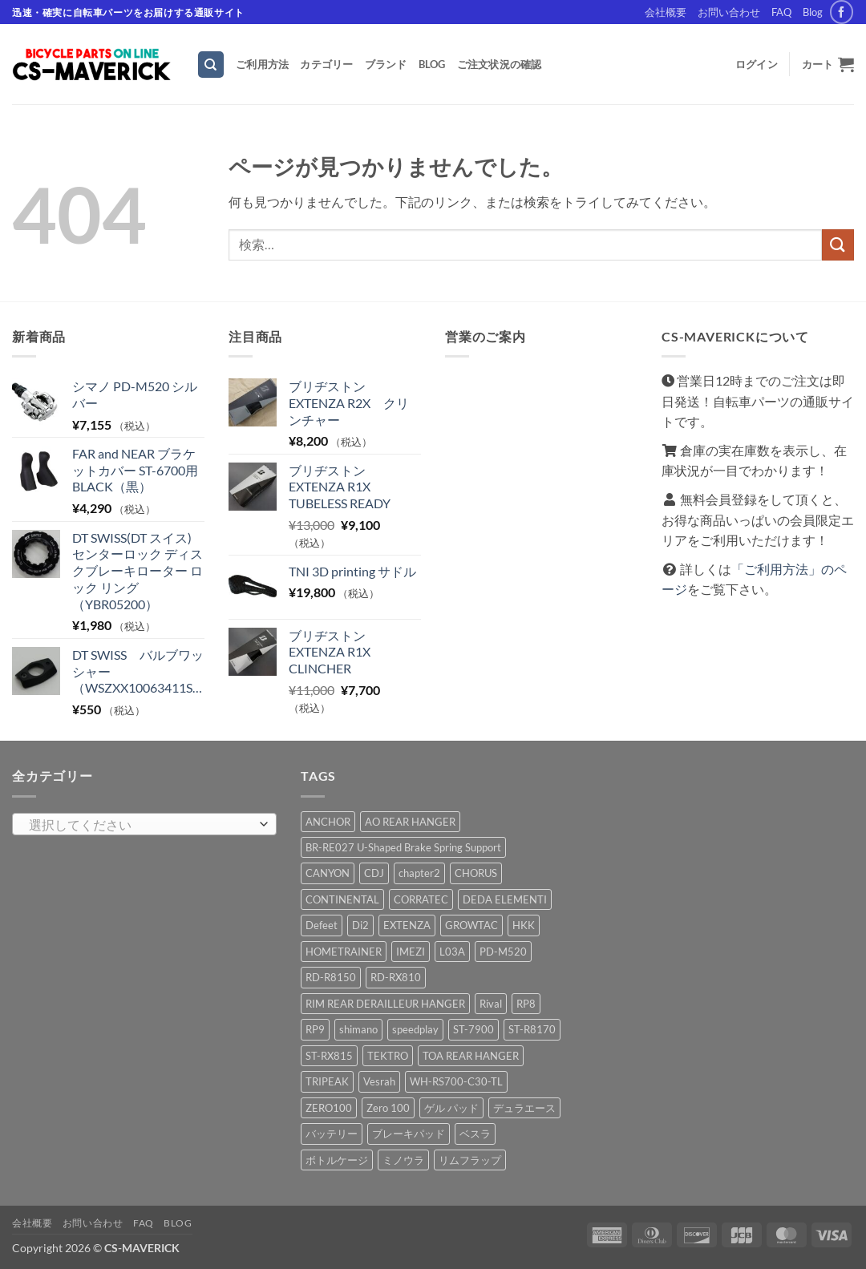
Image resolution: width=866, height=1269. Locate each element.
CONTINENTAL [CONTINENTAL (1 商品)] (342, 899)
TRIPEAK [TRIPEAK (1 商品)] (327, 1081)
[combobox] (144, 824)
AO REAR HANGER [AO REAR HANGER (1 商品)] (410, 821)
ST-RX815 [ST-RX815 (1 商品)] (329, 1055)
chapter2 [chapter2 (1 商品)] (419, 873)
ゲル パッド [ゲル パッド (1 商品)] (451, 1107)
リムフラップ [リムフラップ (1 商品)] (470, 1160)
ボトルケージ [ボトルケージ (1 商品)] (337, 1160)
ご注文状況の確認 (499, 64)
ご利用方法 (262, 64)
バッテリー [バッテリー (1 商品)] (332, 1133)
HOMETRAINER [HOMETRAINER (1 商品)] (344, 951)
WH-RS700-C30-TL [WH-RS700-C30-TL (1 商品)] (456, 1081)
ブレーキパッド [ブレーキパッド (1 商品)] (408, 1133)
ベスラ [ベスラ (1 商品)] (475, 1133)
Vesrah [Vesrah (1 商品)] (379, 1081)
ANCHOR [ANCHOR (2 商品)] (328, 821)
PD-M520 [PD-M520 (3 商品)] (503, 951)
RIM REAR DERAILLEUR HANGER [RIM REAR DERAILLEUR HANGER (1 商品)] (385, 1003)
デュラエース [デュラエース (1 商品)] (524, 1107)
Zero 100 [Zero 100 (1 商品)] (388, 1107)
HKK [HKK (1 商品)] (523, 925)
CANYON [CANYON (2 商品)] (328, 873)
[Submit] (838, 245)
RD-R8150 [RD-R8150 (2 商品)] (331, 977)
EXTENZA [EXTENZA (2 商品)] (407, 925)
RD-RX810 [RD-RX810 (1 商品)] (395, 977)
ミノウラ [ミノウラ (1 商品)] (403, 1160)
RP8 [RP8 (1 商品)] (526, 1003)
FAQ (781, 12)
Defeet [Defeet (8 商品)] (322, 925)
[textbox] (140, 825)
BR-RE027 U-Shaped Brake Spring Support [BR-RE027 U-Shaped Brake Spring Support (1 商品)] (403, 847)
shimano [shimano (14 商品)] (358, 1029)
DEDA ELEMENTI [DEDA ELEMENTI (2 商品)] (505, 899)
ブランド (386, 64)
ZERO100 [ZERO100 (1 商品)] (329, 1107)
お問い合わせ (729, 12)
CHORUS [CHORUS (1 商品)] (476, 873)
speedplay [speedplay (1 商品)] (415, 1029)
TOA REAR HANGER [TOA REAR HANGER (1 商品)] (471, 1055)
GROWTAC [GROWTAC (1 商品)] (471, 925)
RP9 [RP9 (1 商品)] (315, 1029)
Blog (813, 12)
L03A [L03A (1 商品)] (452, 951)
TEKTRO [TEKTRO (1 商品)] (387, 1055)
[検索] (211, 64)
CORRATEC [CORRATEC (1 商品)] (421, 899)
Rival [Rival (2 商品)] (491, 1003)
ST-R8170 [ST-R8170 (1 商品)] (532, 1029)
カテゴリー (326, 64)
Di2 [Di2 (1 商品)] (360, 925)
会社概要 (665, 12)
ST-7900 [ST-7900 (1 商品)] (473, 1029)
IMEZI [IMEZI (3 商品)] (410, 951)
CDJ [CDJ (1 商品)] (374, 873)
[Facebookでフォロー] (841, 11)
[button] (756, 64)
